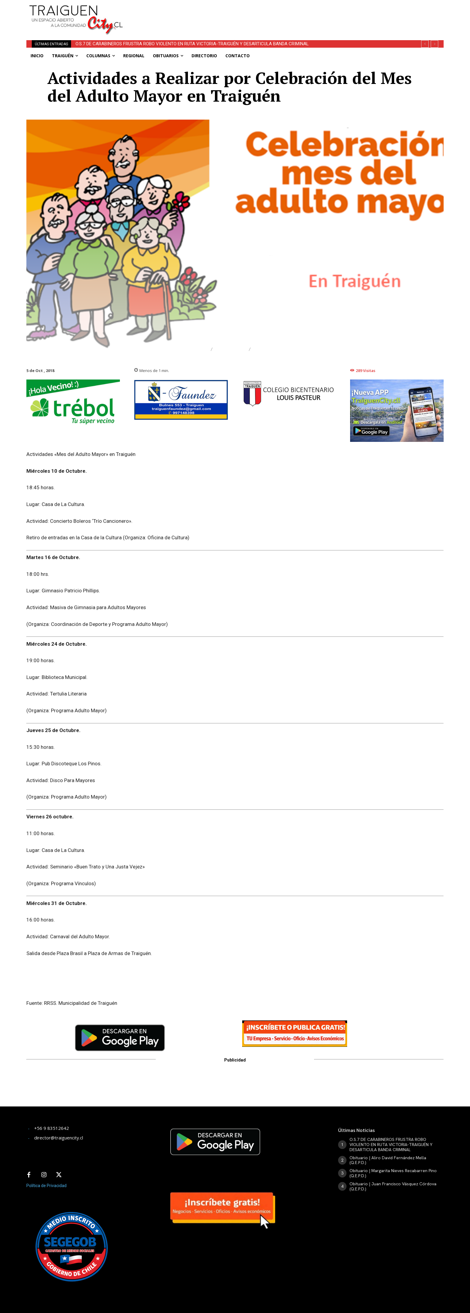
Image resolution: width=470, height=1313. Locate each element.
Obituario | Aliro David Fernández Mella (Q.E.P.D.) (388, 1160)
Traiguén (231, 349)
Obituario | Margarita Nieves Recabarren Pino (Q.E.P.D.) (393, 1173)
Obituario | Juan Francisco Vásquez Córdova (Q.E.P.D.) (393, 1186)
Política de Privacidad (46, 1185)
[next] (434, 44)
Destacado (190, 349)
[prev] (425, 44)
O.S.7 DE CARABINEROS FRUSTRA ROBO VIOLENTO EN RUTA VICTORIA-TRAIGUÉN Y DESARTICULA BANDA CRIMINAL (192, 43)
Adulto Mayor (276, 349)
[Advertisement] (279, 13)
